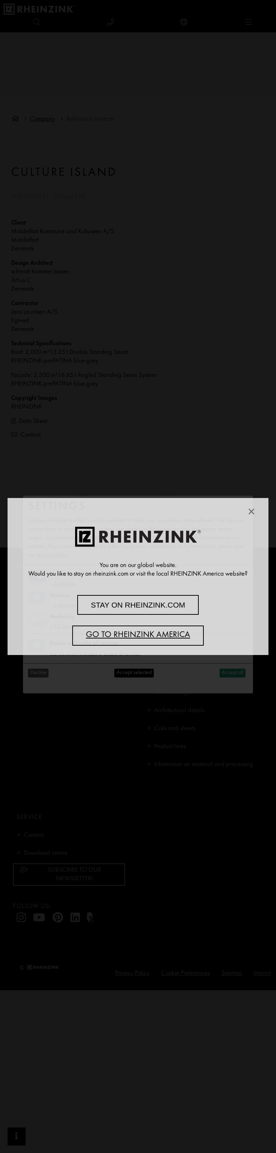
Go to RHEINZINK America (138, 635)
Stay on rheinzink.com (138, 605)
